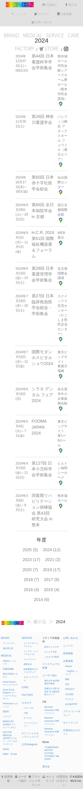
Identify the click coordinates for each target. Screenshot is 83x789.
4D (8, 669)
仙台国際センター (62, 182)
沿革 (67, 684)
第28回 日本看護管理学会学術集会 (43, 274)
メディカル (29, 708)
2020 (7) (30, 569)
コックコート (30, 659)
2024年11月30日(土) (21, 121)
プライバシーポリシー (34, 781)
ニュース (18, 14)
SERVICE (55, 35)
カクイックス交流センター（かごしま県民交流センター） (62, 315)
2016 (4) (31, 589)
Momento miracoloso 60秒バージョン (51, 732)
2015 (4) (51, 589)
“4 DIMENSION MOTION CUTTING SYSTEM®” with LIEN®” (51, 753)
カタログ (41, 14)
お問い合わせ (41, 22)
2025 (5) (30, 549)
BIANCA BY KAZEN (9, 724)
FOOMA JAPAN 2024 (39, 427)
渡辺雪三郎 (8, 648)
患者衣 (6, 749)
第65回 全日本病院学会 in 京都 (43, 210)
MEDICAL (32, 35)
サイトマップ (70, 722)
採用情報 (68, 653)
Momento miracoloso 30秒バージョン (51, 721)
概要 (67, 679)
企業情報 (64, 14)
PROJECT (70, 689)
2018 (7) (31, 579)
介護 (26, 713)
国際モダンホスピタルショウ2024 (42, 358)
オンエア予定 (50, 652)
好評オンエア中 (51, 647)
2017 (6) (51, 579)
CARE (73, 35)
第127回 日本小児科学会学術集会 (42, 469)
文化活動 (69, 694)
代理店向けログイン (62, 781)
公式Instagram (29, 744)
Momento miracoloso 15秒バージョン (51, 710)
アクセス (69, 699)
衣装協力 (49, 4)
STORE (49, 48)
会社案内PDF (71, 704)
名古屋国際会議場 (62, 273)
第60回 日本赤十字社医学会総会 (43, 183)
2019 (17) (51, 569)
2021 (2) (53, 559)
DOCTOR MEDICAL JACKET (10, 738)
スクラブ (7, 716)
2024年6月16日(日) (22, 393)
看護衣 (6, 711)
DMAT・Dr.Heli (10, 754)
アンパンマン (9, 643)
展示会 (71, 4)
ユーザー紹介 (49, 675)
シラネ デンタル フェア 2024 (42, 395)
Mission (68, 666)
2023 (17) (31, 559)
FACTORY (24, 48)
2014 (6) (41, 599)
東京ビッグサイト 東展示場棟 (62, 361)
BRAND (11, 35)
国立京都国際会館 (62, 209)
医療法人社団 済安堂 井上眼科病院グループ (51, 691)
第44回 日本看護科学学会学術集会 (43, 62)
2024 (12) (51, 549)
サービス (28, 718)
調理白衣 (28, 664)
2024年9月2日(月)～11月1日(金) (22, 242)
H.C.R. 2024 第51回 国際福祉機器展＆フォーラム (43, 244)
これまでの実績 (51, 657)
